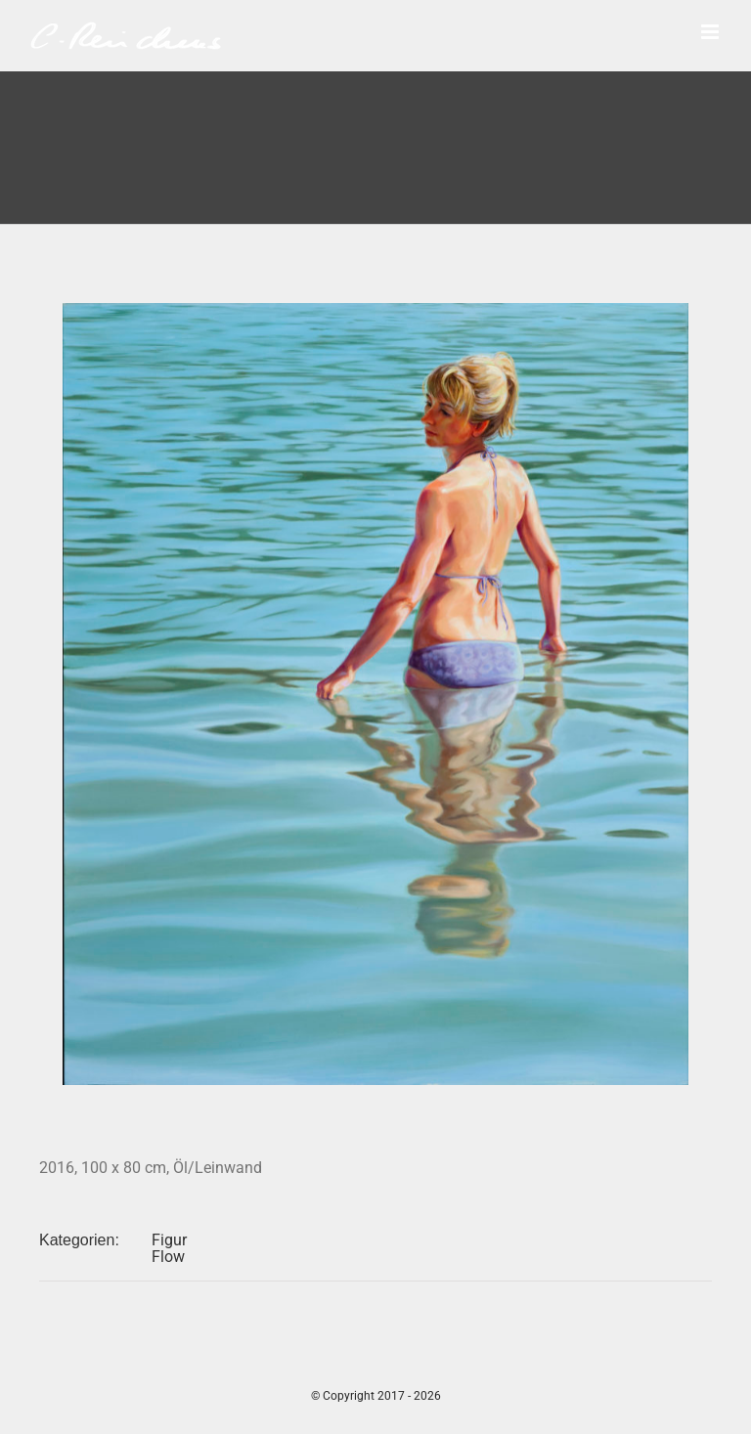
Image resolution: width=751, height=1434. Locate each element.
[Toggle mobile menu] (711, 32)
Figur (169, 1240)
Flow (168, 1256)
